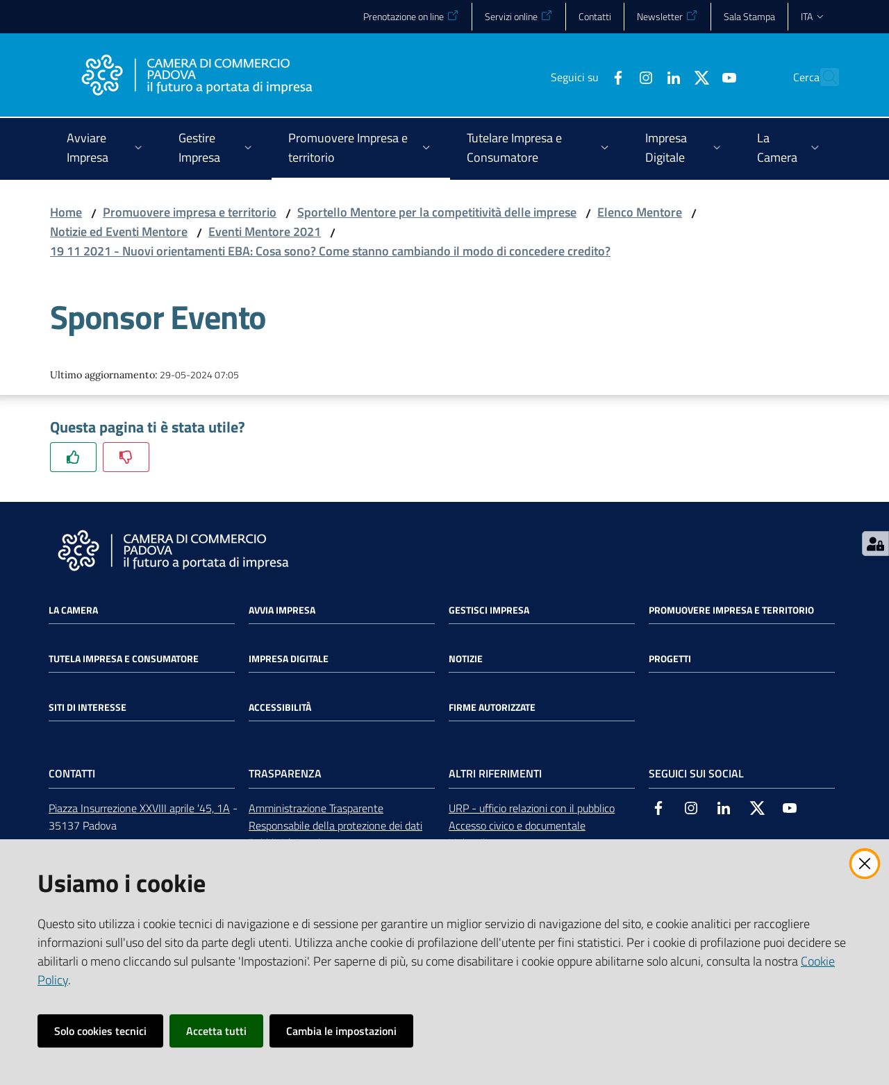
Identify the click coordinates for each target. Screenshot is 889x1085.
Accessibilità (280, 707)
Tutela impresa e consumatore (124, 659)
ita (812, 16)
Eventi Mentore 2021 (264, 231)
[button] (822, 77)
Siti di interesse (87, 707)
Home (66, 212)
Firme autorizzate (492, 707)
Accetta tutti (216, 1031)
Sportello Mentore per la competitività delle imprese (436, 212)
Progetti (670, 659)
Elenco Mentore (639, 212)
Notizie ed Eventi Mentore (119, 231)
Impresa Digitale (289, 659)
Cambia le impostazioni (341, 1031)
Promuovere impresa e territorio (189, 212)
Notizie (466, 659)
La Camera (73, 610)
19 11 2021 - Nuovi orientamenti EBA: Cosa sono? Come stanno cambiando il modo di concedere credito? (330, 251)
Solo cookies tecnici (100, 1031)
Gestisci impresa (489, 610)
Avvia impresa (282, 610)
